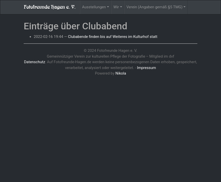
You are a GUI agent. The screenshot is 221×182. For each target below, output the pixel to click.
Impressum (146, 67)
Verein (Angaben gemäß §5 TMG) (155, 7)
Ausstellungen (94, 7)
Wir (116, 7)
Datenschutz (34, 62)
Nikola (121, 73)
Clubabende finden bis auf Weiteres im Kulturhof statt (112, 36)
